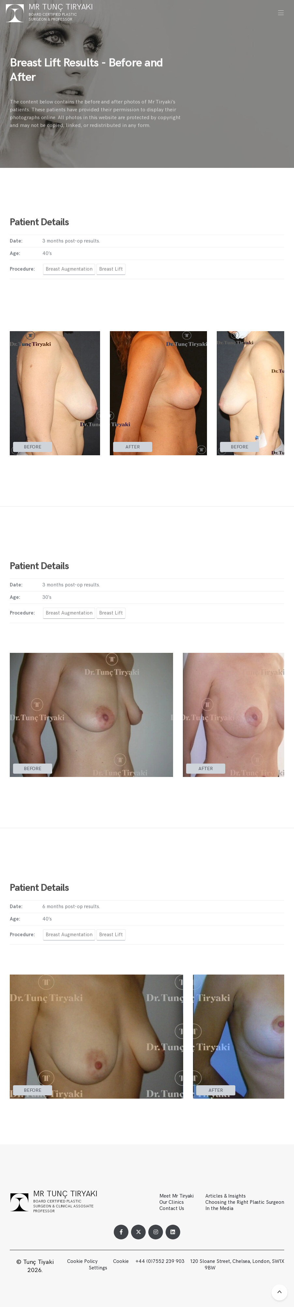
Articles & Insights (225, 1196)
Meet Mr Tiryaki (176, 1196)
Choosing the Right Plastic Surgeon (244, 1202)
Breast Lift (111, 273)
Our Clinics (171, 1202)
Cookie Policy (82, 1261)
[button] (281, 13)
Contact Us (171, 1208)
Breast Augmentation (69, 273)
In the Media (219, 1208)
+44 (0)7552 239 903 (160, 1261)
